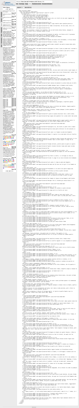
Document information (47, 3)
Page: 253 (14, 140)
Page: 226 (14, 21)
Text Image (21, 3)
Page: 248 (14, 110)
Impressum (34, 407)
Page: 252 (14, 134)
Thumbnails (1, 14)
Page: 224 (14, 13)
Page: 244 (14, 103)
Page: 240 (14, 99)
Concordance (1, 40)
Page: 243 (14, 102)
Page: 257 (14, 163)
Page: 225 (14, 16)
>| (30, 7)
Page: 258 (14, 169)
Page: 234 (14, 98)
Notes (1, 35)
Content (1, 20)
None (1, 46)
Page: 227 (14, 27)
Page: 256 (14, 157)
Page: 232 (14, 46)
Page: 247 (14, 109)
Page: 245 (14, 104)
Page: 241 (14, 100)
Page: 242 (14, 101)
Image (26, 3)
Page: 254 (14, 146)
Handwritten (1, 30)
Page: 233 (14, 61)
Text (17, 3)
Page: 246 (14, 105)
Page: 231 (14, 37)
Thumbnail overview (36, 3)
